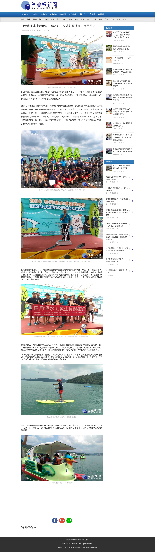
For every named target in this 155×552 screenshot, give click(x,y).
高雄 (88, 19)
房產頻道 (91, 14)
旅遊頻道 (62, 14)
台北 (23, 19)
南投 (65, 19)
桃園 (35, 19)
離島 (124, 19)
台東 (118, 19)
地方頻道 (72, 14)
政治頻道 (24, 14)
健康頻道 (53, 14)
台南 (83, 19)
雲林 (71, 19)
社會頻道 (34, 14)
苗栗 (47, 19)
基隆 (100, 19)
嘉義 (76, 19)
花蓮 (112, 19)
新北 (29, 19)
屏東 (94, 19)
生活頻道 (43, 14)
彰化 (59, 19)
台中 (53, 19)
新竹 (41, 19)
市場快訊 (82, 14)
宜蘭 (106, 19)
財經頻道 (101, 14)
